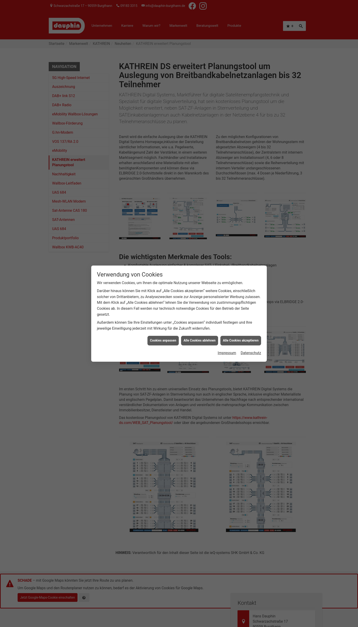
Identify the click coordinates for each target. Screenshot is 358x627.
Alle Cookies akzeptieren (241, 340)
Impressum (227, 353)
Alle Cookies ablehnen (200, 340)
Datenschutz (251, 353)
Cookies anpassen (163, 340)
